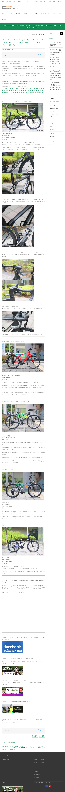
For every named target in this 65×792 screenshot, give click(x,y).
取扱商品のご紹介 (54, 108)
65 (14, 94)
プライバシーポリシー (38, 780)
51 (23, 92)
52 (26, 92)
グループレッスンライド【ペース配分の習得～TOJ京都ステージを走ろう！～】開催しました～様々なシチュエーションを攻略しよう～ (56, 62)
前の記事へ (35, 34)
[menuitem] (38, 1)
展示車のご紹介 (53, 105)
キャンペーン (53, 120)
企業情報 (36, 771)
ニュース (11, 49)
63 (9, 94)
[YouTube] (50, 786)
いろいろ (52, 133)
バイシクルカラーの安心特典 (39, 762)
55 (33, 92)
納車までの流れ (37, 774)
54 (30, 92)
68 (21, 94)
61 (5, 94)
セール (51, 123)
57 (37, 92)
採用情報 (52, 136)
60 (2, 94)
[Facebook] (47, 786)
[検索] (54, 33)
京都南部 (52, 129)
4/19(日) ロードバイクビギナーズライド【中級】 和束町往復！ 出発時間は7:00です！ (56, 51)
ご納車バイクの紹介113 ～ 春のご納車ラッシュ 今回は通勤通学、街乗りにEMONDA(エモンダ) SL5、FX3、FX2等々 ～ (56, 86)
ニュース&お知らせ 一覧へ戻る (10, 742)
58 (40, 92)
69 (23, 94)
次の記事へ (42, 34)
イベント (52, 111)
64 (12, 94)
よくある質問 (36, 777)
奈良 (51, 126)
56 (35, 92)
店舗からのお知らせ (54, 101)
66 (16, 94)
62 (7, 94)
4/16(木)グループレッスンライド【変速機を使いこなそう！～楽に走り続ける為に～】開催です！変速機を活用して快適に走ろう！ (56, 74)
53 (28, 92)
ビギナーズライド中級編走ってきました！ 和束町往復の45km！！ (55, 44)
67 (19, 94)
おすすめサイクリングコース (55, 115)
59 (42, 92)
